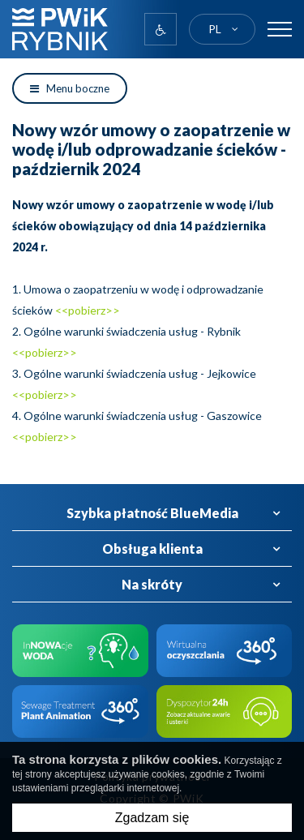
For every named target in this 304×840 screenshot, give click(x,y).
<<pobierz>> (87, 310)
